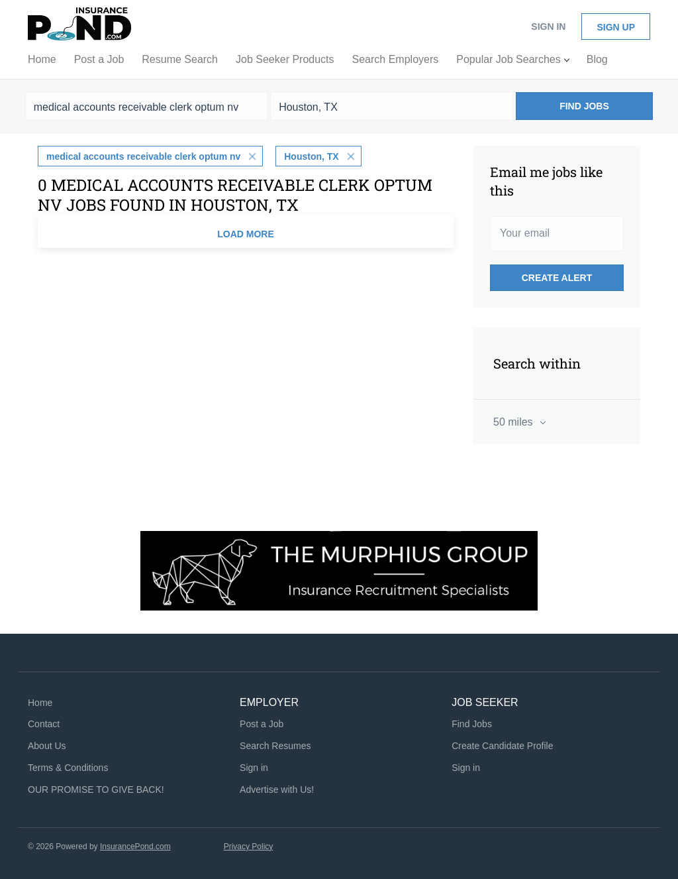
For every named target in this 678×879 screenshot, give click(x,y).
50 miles (514, 422)
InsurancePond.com (135, 846)
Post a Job (261, 724)
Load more (245, 234)
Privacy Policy (248, 846)
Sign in (548, 26)
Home (40, 702)
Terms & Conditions (68, 767)
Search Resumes (275, 745)
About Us (47, 745)
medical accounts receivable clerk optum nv (143, 156)
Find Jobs (584, 106)
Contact (44, 724)
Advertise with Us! (277, 789)
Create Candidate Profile (502, 745)
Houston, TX (311, 156)
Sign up (616, 27)
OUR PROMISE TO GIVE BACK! (96, 789)
